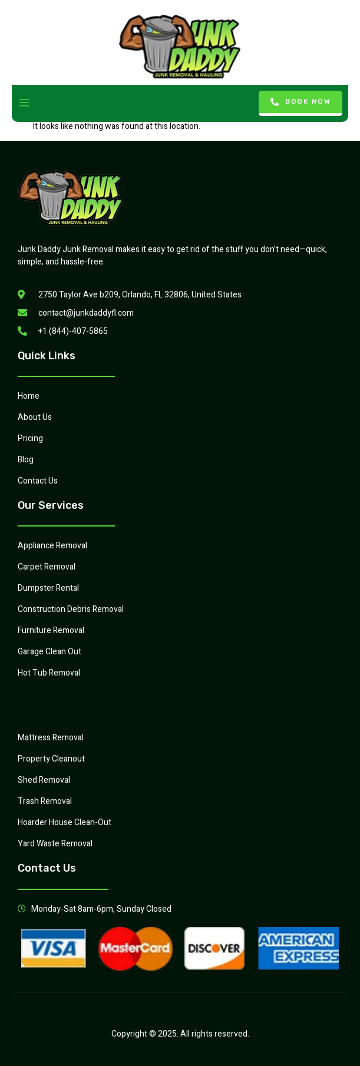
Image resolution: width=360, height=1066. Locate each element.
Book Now (300, 101)
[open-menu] (24, 103)
